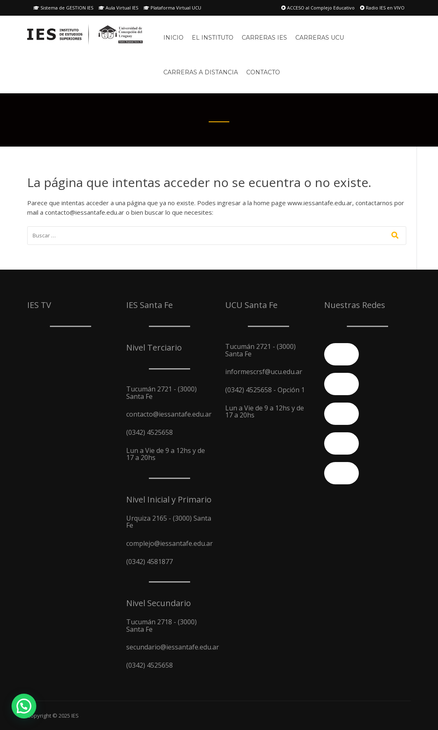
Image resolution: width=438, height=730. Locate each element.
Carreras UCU (319, 37)
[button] (24, 706)
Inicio (173, 37)
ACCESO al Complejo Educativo (318, 8)
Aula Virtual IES (118, 8)
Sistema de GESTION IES (63, 8)
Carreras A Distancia (200, 72)
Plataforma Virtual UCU (172, 8)
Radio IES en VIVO (382, 8)
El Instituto (212, 37)
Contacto (263, 72)
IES (75, 715)
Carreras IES (264, 37)
